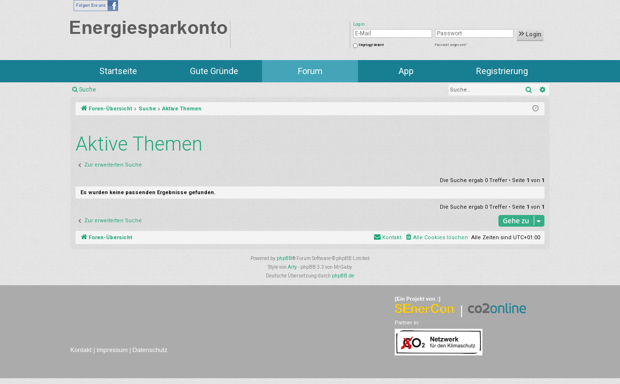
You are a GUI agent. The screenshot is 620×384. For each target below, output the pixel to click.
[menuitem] (436, 237)
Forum (310, 71)
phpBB (284, 258)
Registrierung (502, 71)
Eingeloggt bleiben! (371, 45)
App (406, 71)
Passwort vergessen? (450, 45)
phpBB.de (343, 275)
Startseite (118, 71)
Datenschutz (150, 349)
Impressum (111, 349)
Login (530, 34)
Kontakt (81, 349)
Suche (87, 89)
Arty (292, 267)
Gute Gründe (214, 71)
